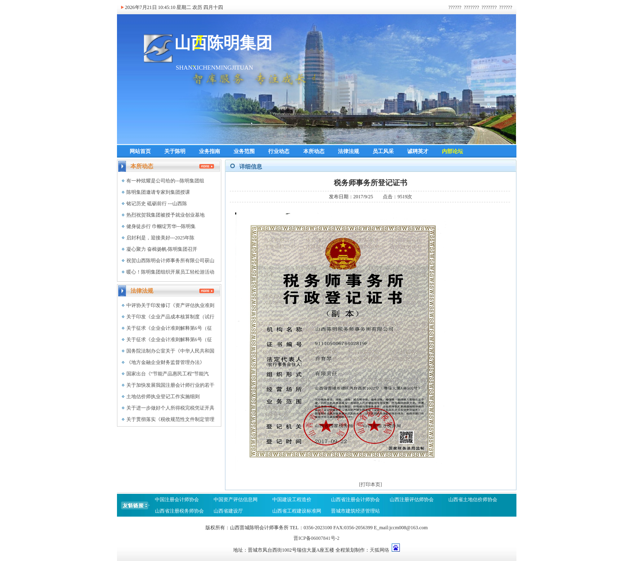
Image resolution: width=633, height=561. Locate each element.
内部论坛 (452, 151)
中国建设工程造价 (291, 499)
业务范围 (244, 151)
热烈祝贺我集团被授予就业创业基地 (165, 215)
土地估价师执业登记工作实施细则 (163, 396)
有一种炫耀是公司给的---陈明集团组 (165, 181)
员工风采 (383, 151)
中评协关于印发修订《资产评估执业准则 (170, 305)
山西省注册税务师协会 (179, 511)
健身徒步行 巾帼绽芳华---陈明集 (161, 226)
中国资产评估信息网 (236, 499)
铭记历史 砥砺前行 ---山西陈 (156, 203)
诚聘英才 (417, 151)
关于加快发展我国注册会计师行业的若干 (170, 385)
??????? (471, 7)
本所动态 (313, 151)
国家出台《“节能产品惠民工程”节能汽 (167, 374)
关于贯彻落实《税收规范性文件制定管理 (170, 419)
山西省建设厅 (228, 511)
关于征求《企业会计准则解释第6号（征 (169, 328)
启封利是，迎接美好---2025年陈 (160, 238)
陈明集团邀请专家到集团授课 (158, 192)
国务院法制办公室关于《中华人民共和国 (170, 351)
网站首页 (140, 151)
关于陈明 (174, 151)
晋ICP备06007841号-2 (316, 538)
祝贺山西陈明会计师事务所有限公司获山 (170, 260)
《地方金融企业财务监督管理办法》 (165, 362)
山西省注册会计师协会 (355, 499)
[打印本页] (370, 484)
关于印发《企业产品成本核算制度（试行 (170, 317)
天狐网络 (379, 550)
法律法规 (348, 151)
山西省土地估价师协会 (472, 499)
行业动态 (278, 151)
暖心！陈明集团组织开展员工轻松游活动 (170, 272)
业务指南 (209, 151)
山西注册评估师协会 (412, 499)
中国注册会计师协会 (177, 499)
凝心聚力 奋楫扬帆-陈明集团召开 (162, 249)
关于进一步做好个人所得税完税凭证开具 (170, 408)
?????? (454, 7)
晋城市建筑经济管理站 (356, 511)
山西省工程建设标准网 (296, 511)
